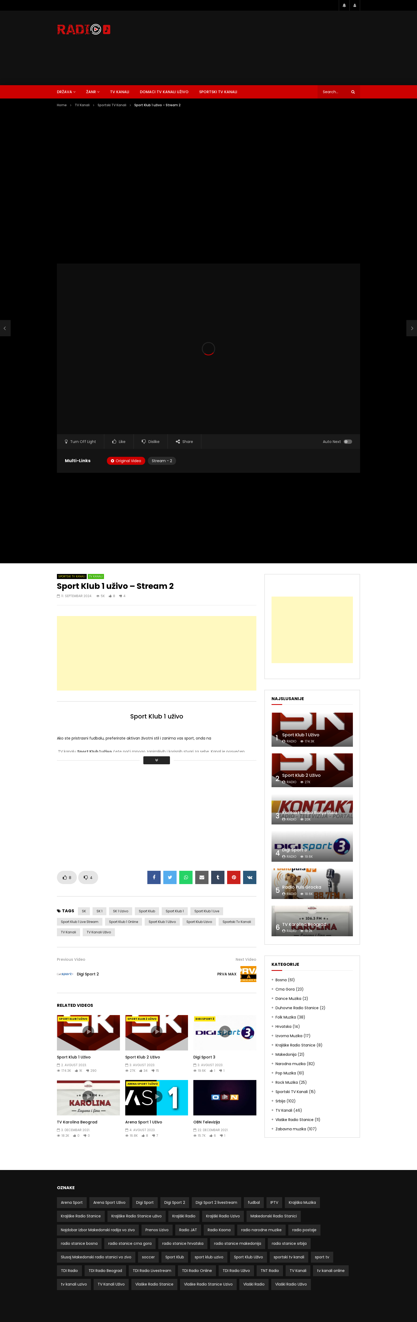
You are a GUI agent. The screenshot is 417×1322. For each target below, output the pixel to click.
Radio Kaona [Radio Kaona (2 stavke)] (219, 1230)
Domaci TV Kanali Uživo (164, 92)
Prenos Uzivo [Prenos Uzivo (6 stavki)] (157, 1230)
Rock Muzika (287, 1082)
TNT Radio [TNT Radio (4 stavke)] (270, 1270)
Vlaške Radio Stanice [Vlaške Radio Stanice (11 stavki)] (154, 1284)
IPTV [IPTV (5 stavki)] (274, 1202)
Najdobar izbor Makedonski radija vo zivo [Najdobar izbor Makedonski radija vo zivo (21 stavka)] (98, 1230)
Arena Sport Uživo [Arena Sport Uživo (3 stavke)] (109, 1202)
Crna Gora (285, 989)
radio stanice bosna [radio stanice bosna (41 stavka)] (79, 1243)
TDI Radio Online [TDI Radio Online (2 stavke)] (197, 1270)
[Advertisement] (263, 48)
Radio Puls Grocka (301, 887)
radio (291, 741)
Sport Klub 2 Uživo (142, 1019)
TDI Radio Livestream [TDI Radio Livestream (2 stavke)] (152, 1270)
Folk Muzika (286, 1017)
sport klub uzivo (199, 921)
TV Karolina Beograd (77, 1122)
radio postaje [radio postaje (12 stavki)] (304, 1230)
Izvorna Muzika (289, 1035)
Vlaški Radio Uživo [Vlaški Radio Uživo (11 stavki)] (291, 1284)
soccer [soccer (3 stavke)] (148, 1257)
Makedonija (286, 1054)
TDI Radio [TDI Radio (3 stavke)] (69, 1270)
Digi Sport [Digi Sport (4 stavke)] (145, 1202)
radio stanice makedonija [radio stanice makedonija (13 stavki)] (237, 1243)
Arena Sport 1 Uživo (142, 1084)
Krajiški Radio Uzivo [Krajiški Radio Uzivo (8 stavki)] (223, 1216)
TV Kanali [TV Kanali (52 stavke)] (298, 1270)
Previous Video (71, 959)
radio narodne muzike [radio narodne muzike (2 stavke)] (261, 1230)
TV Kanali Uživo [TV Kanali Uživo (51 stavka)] (111, 1284)
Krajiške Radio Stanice (295, 1045)
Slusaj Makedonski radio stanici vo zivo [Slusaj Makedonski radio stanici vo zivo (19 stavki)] (96, 1257)
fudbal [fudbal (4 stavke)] (254, 1202)
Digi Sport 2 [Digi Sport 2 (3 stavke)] (174, 1202)
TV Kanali (119, 92)
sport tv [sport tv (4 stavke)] (322, 1257)
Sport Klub (147, 911)
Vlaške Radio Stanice (295, 1119)
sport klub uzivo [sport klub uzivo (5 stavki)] (209, 1257)
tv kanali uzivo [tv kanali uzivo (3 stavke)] (74, 1284)
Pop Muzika (286, 1073)
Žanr (91, 92)
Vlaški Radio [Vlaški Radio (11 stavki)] (254, 1284)
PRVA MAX (226, 974)
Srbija (280, 1101)
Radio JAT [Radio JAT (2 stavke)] (188, 1230)
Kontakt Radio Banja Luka (309, 813)
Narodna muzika (291, 1063)
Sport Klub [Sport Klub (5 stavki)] (174, 1257)
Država (64, 92)
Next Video (246, 959)
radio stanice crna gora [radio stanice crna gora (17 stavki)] (130, 1243)
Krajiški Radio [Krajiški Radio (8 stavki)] (183, 1216)
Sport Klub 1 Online (123, 921)
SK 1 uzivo (120, 911)
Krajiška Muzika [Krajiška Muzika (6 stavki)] (302, 1202)
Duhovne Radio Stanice (297, 1008)
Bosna (281, 980)
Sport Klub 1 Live (206, 911)
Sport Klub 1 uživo (156, 716)
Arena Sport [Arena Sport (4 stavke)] (72, 1202)
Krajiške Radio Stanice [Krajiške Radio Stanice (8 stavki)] (81, 1216)
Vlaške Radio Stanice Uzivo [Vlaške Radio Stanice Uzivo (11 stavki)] (208, 1284)
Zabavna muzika (291, 1129)
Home (62, 105)
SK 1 (99, 911)
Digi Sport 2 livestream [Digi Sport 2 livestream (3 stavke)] (216, 1202)
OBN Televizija (206, 1122)
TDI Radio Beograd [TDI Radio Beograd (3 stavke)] (105, 1270)
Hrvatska (283, 1026)
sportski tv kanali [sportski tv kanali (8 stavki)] (289, 1257)
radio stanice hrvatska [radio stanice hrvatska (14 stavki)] (182, 1243)
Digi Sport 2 (88, 974)
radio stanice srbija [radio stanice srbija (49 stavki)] (289, 1243)
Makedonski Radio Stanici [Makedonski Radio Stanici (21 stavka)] (274, 1216)
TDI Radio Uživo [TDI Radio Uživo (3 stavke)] (236, 1270)
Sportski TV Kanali (218, 92)
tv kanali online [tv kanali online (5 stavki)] (331, 1270)
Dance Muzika (288, 998)
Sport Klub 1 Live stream (79, 921)
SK (84, 911)
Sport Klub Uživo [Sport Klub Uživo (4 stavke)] (248, 1257)
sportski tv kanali (237, 921)
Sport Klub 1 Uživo (162, 921)
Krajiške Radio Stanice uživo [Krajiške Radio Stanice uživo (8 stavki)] (136, 1216)
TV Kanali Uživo (99, 932)
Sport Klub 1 (175, 911)
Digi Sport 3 (204, 1019)
